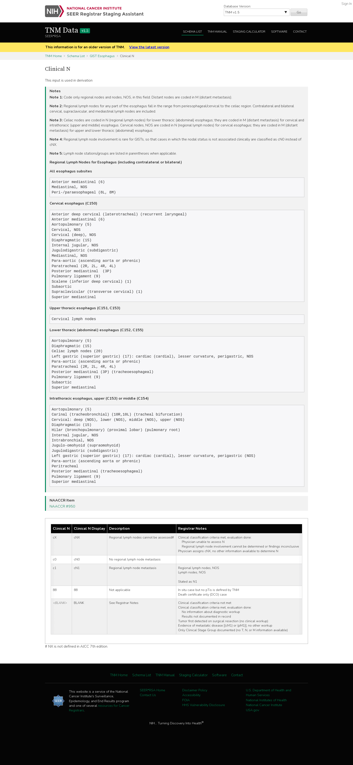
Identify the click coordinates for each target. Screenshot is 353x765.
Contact (300, 32)
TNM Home (53, 56)
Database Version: (237, 6)
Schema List (192, 32)
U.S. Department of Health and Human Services (268, 714)
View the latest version (149, 47)
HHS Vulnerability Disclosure (203, 726)
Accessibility (191, 716)
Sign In (346, 3)
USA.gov (252, 731)
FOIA (186, 721)
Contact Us (148, 716)
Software (279, 32)
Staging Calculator (249, 32)
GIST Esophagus (102, 56)
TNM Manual (217, 32)
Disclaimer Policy (194, 711)
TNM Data (67, 30)
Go (299, 12)
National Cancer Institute (264, 726)
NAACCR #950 (62, 527)
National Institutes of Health (266, 721)
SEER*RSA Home (152, 711)
